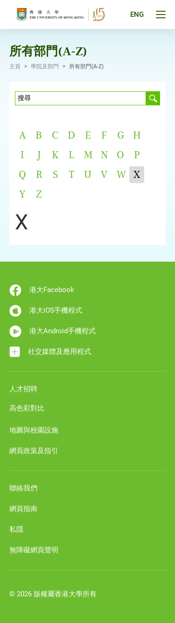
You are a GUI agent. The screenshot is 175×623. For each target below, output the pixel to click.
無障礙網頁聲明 (33, 550)
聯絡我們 (23, 488)
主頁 (15, 66)
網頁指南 (23, 509)
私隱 (16, 529)
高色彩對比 (26, 408)
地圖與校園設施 (33, 430)
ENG (137, 14)
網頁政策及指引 (33, 451)
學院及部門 (45, 66)
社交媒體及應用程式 (50, 351)
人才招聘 (23, 389)
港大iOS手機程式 (45, 311)
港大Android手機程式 (52, 331)
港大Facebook (41, 290)
